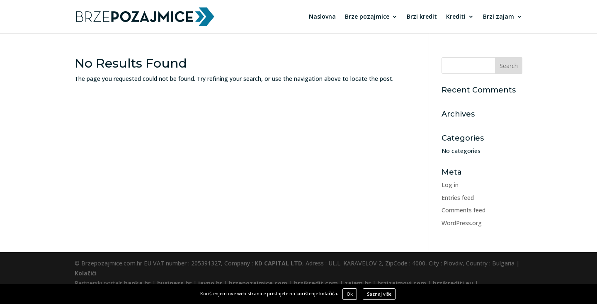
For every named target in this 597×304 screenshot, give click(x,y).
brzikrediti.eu (453, 283)
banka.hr (137, 283)
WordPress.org (462, 223)
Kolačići (86, 273)
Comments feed (463, 210)
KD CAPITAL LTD (278, 263)
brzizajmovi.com (401, 283)
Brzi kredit (422, 17)
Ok (350, 294)
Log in (450, 185)
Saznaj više (379, 294)
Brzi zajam (498, 17)
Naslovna (322, 17)
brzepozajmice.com (258, 283)
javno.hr (210, 283)
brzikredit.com (316, 283)
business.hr (174, 283)
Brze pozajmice (367, 17)
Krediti (456, 17)
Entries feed (458, 198)
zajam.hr (358, 283)
